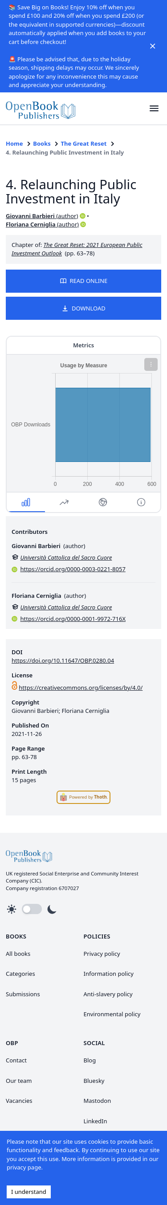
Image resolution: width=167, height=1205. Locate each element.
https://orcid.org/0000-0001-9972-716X (73, 619)
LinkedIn (95, 1121)
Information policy (109, 974)
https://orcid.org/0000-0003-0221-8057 (73, 569)
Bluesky (94, 1081)
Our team (19, 1081)
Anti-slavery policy (108, 994)
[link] (40, 108)
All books (18, 954)
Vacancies (19, 1101)
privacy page (24, 1167)
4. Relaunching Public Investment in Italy (65, 152)
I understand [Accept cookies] (28, 1192)
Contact (16, 1060)
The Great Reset (84, 143)
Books (41, 143)
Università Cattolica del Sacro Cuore (66, 557)
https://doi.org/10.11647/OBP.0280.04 (63, 660)
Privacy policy (102, 954)
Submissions (23, 994)
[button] (154, 108)
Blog (90, 1060)
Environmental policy (112, 1014)
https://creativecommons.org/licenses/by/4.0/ (81, 688)
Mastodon (97, 1101)
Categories (20, 974)
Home (14, 143)
